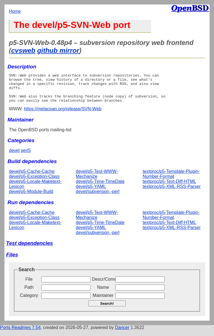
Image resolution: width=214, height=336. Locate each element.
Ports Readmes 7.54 (20, 333)
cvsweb (23, 50)
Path (29, 293)
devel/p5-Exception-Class (34, 182)
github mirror (58, 50)
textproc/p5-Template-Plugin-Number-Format (171, 180)
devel (14, 156)
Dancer (122, 333)
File (29, 285)
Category (29, 301)
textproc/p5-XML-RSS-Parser (172, 192)
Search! (107, 309)
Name (103, 293)
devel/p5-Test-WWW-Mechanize (97, 180)
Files (12, 260)
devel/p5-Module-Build (31, 197)
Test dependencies (29, 249)
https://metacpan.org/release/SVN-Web (62, 114)
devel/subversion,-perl (98, 197)
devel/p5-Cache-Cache (32, 177)
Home (15, 11)
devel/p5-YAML (91, 192)
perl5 (26, 156)
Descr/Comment (103, 285)
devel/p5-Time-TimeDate (100, 187)
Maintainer (103, 301)
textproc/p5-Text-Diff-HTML (169, 187)
